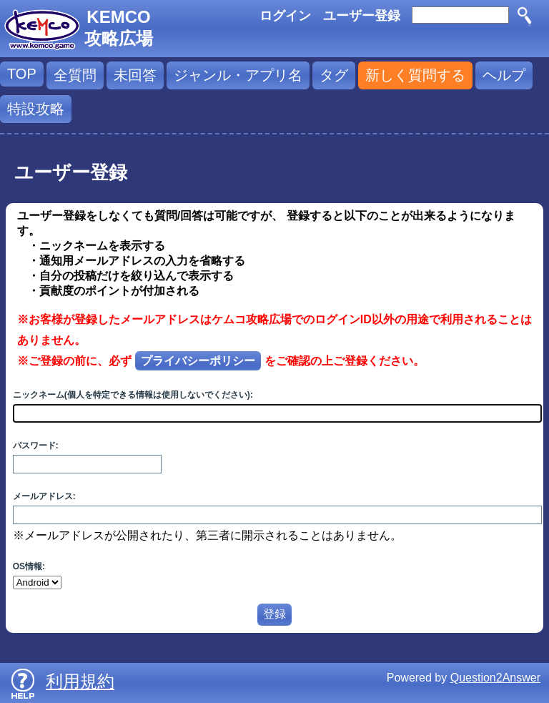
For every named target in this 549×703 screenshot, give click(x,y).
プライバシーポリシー (198, 361)
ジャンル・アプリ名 (238, 75)
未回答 (135, 75)
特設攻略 (35, 109)
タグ (334, 75)
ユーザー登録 (361, 16)
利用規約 (80, 681)
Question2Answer (495, 678)
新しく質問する (415, 75)
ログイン (285, 16)
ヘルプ (504, 75)
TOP (21, 74)
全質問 (75, 75)
